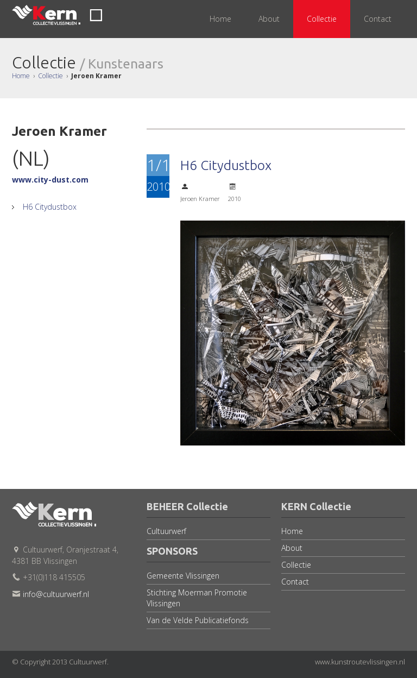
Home (21, 75)
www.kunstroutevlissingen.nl (360, 662)
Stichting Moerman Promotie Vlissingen (197, 597)
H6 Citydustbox (48, 207)
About (291, 548)
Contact (295, 581)
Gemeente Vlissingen (183, 575)
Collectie (50, 75)
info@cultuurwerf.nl (56, 594)
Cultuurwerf (166, 531)
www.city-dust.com (50, 179)
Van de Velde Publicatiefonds (198, 620)
